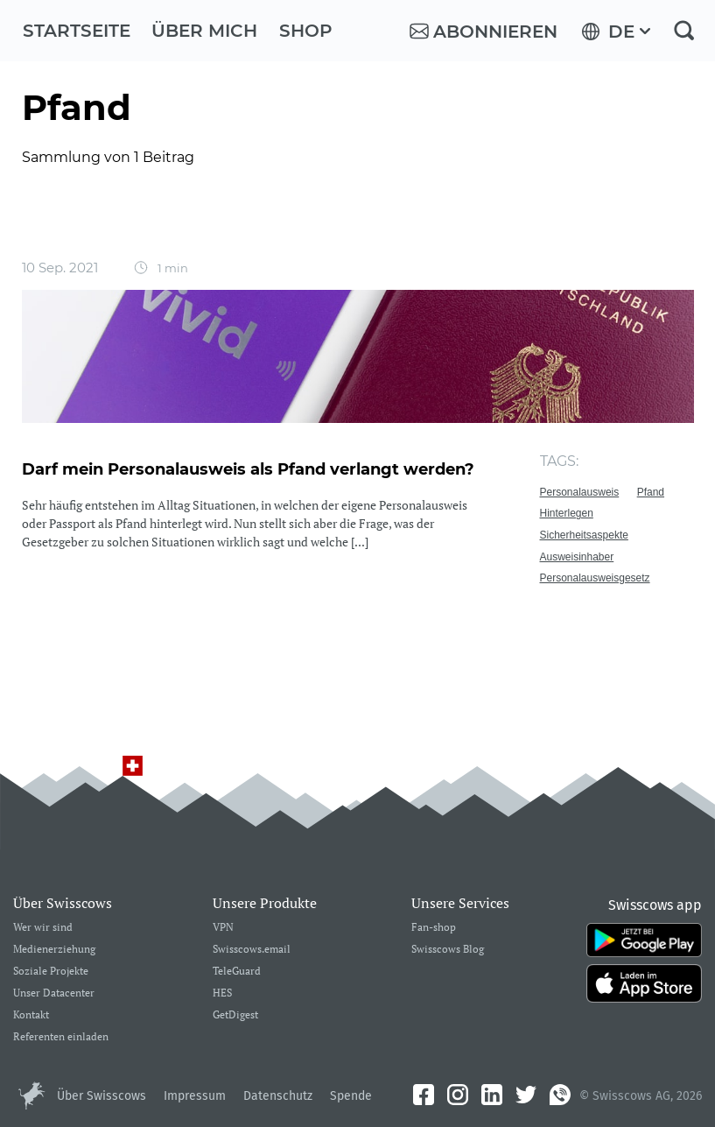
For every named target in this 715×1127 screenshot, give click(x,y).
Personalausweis (580, 492)
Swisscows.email (252, 949)
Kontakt (31, 1015)
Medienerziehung (54, 949)
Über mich (204, 30)
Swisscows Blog (447, 949)
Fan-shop (433, 927)
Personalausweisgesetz (595, 578)
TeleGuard (237, 971)
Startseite (76, 30)
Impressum (195, 1095)
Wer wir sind (43, 927)
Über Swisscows (101, 1095)
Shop (306, 30)
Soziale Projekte (50, 971)
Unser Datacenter (54, 993)
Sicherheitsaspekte (584, 535)
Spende (351, 1095)
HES (222, 993)
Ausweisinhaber (577, 557)
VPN (223, 927)
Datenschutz (277, 1095)
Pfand (650, 492)
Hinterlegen (566, 513)
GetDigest (235, 1015)
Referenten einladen (61, 1037)
